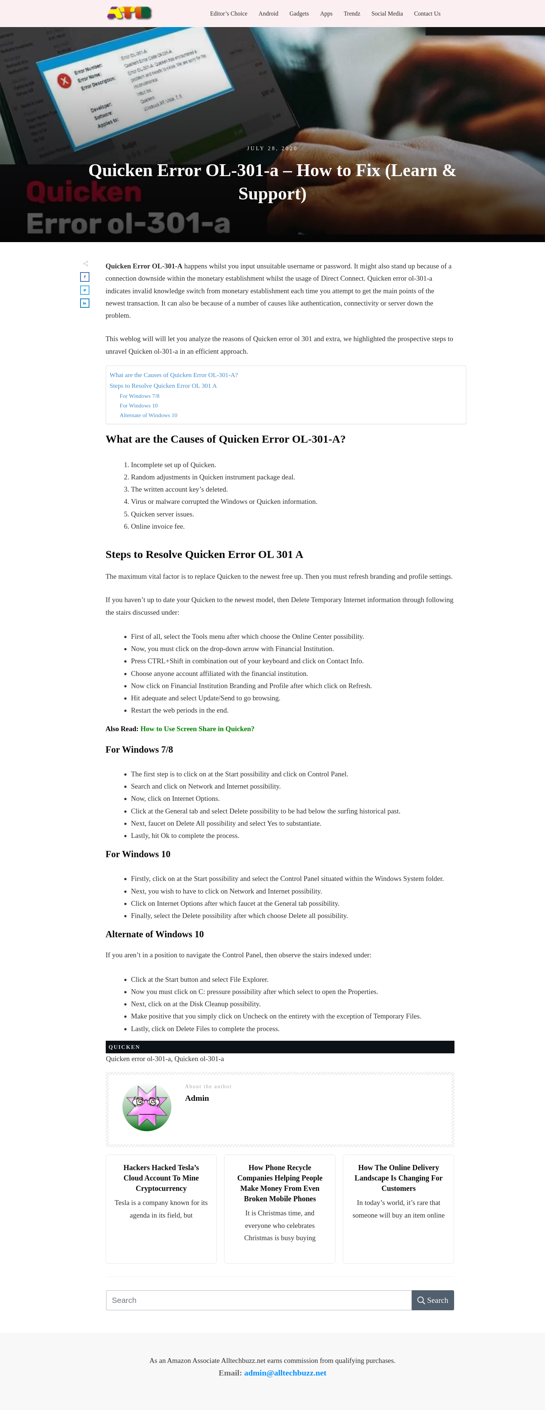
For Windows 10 (139, 405)
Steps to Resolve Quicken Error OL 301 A (163, 385)
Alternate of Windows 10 (148, 415)
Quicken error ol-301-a (138, 1059)
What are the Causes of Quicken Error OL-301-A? (174, 375)
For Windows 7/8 (140, 396)
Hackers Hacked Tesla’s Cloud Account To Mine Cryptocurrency (161, 1177)
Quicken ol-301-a (199, 1059)
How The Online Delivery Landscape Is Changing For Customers (399, 1177)
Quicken (125, 1047)
